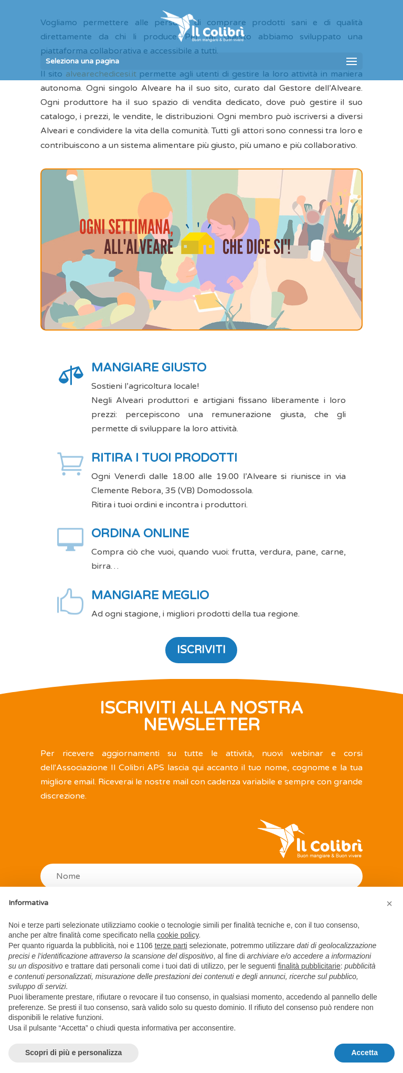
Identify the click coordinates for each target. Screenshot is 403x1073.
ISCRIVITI (201, 650)
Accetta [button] (364, 1052)
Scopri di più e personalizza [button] (73, 1052)
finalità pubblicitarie (309, 966)
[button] (389, 903)
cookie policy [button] (177, 935)
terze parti (171, 945)
